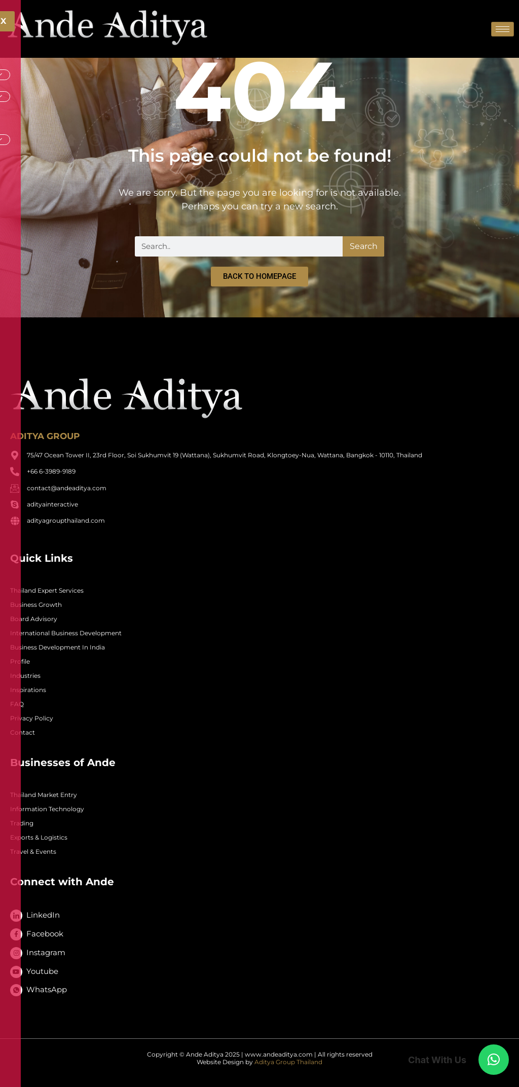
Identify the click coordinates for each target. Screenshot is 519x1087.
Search (364, 246)
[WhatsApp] (16, 990)
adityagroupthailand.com (66, 520)
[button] (493, 1059)
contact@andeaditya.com (66, 488)
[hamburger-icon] (502, 29)
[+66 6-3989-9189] (14, 471)
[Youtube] (16, 972)
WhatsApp (46, 989)
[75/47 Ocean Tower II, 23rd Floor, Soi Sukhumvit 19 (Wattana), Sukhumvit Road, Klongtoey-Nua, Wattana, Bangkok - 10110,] (14, 455)
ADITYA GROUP (45, 436)
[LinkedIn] (16, 916)
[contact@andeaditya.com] (14, 488)
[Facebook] (16, 934)
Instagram (45, 952)
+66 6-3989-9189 (51, 471)
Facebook (44, 933)
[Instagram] (16, 953)
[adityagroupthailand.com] (14, 520)
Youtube (42, 971)
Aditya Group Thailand (288, 1062)
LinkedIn (43, 915)
